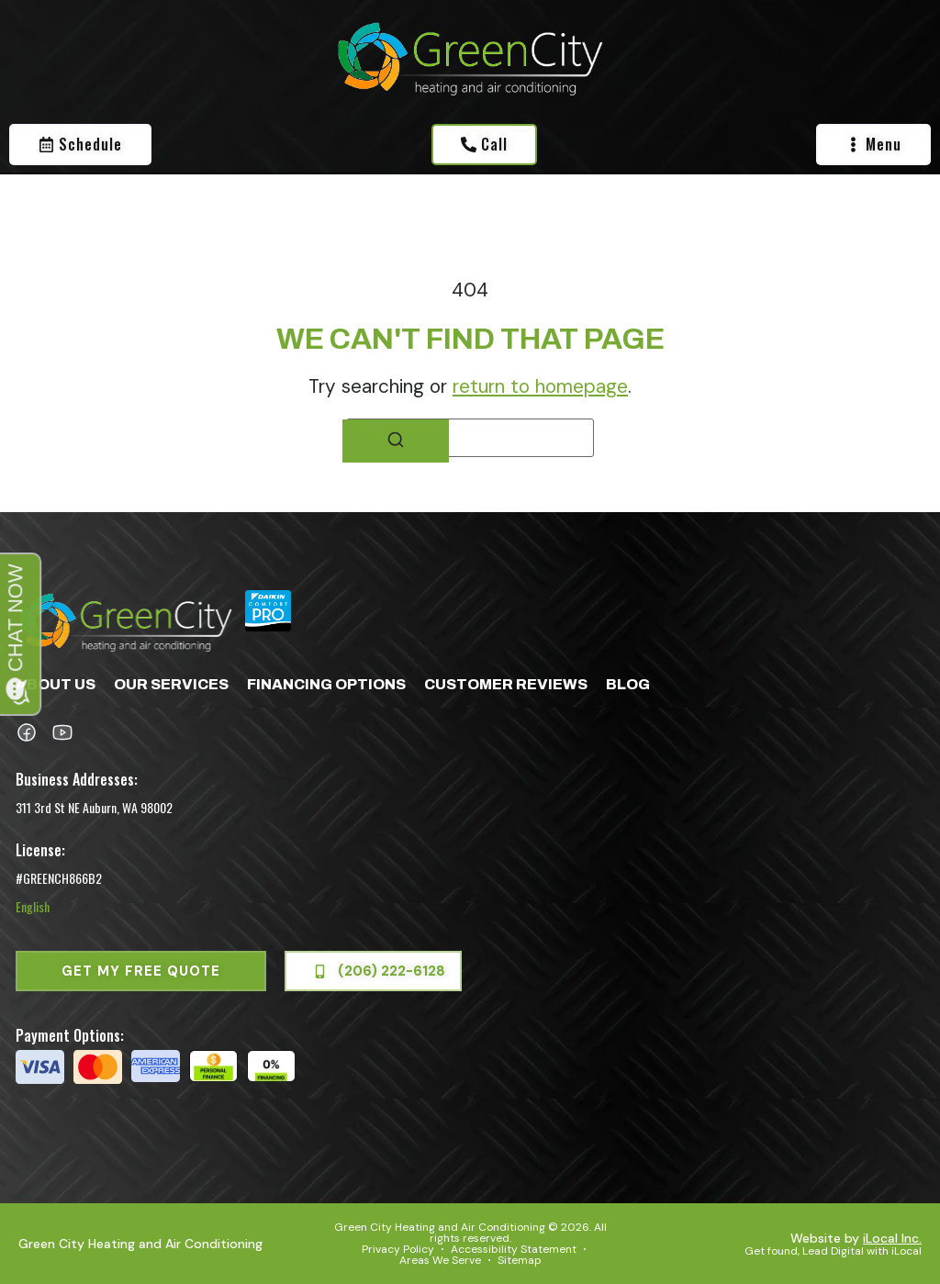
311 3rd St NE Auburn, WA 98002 (94, 807)
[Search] (395, 441)
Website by (856, 1238)
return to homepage (540, 386)
